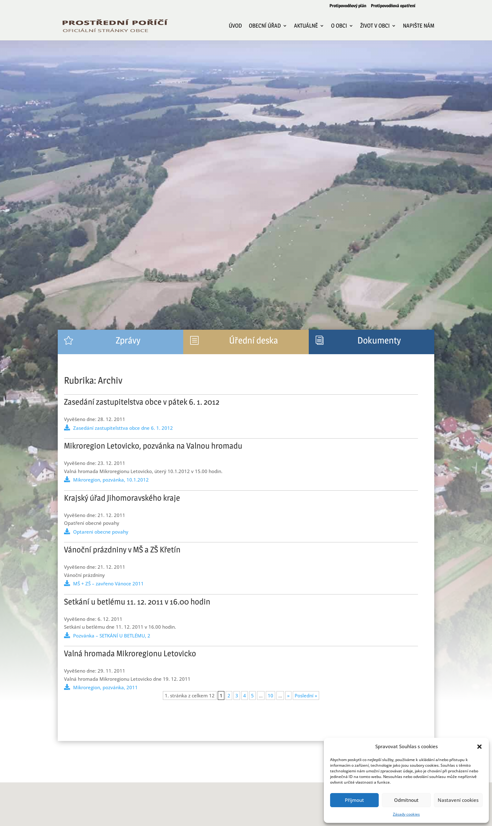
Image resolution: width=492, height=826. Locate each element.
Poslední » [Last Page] (306, 695)
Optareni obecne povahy (100, 532)
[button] (479, 746)
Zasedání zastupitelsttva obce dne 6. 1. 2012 (123, 428)
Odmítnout (406, 800)
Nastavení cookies (458, 800)
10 (270, 695)
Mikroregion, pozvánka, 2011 (105, 687)
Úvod (235, 26)
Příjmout (354, 800)
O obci (339, 26)
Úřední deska (253, 340)
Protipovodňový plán (347, 5)
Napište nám (418, 26)
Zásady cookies (406, 814)
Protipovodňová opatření (393, 5)
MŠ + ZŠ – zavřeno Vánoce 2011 (108, 583)
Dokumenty (379, 340)
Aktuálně (306, 26)
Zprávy (128, 340)
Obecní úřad (265, 26)
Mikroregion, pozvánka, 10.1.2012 (111, 480)
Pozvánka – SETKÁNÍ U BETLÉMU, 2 (111, 635)
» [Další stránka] (288, 695)
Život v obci (375, 26)
